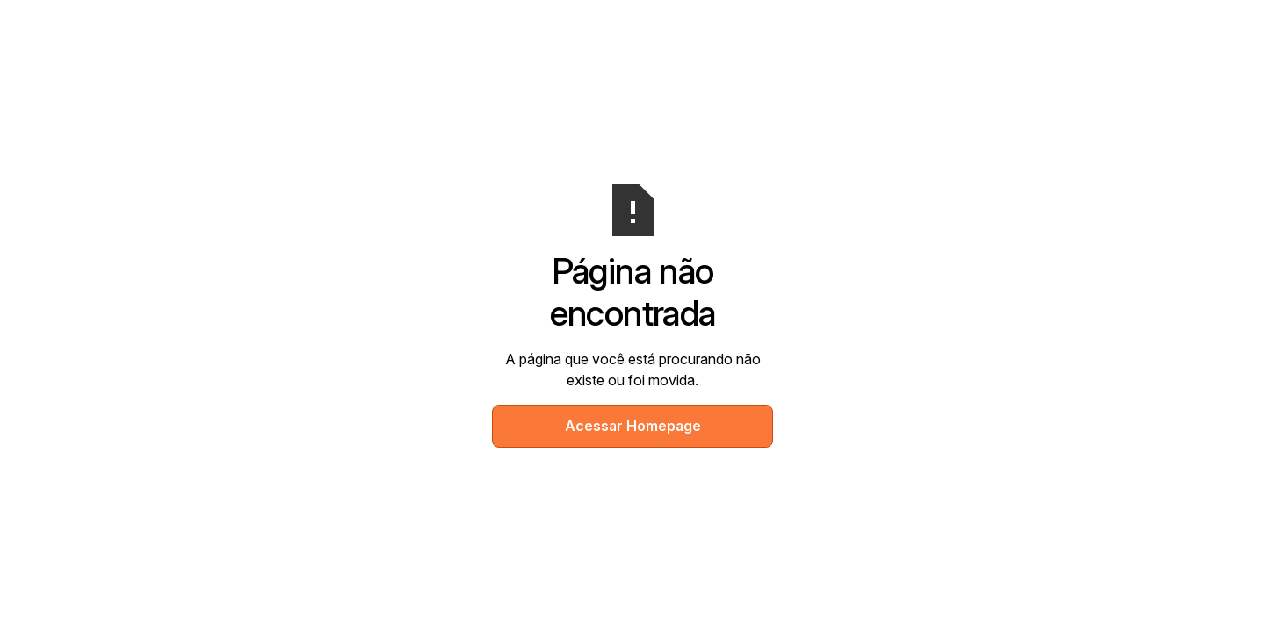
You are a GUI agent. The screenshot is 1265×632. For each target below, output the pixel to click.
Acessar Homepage (633, 425)
